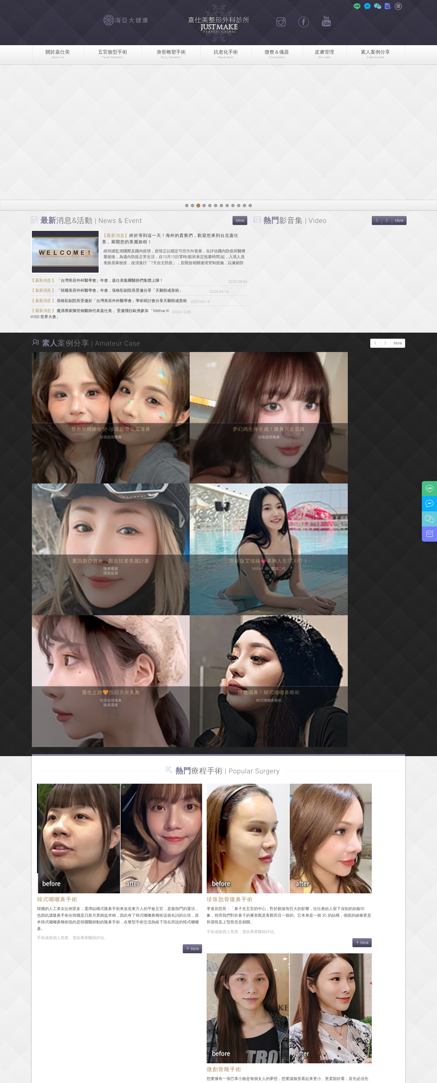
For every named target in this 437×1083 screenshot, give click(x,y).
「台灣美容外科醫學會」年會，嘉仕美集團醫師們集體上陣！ (105, 281)
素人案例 (375, 54)
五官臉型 (112, 54)
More (240, 220)
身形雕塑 (171, 54)
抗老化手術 (225, 54)
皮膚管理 (324, 54)
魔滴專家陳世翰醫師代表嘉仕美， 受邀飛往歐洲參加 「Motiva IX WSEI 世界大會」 (126, 320)
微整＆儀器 (276, 54)
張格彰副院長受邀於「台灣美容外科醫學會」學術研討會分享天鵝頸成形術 (118, 307)
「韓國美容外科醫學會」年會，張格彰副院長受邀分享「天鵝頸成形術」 (116, 294)
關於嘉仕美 (58, 54)
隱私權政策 (265, 1074)
